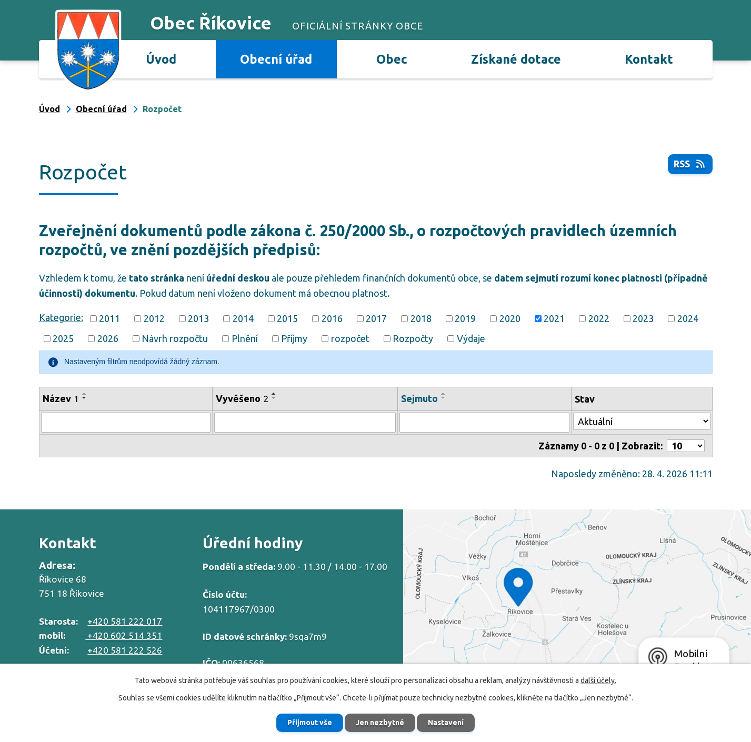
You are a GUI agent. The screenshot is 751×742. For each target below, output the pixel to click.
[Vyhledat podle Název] (126, 423)
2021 (554, 318)
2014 (243, 318)
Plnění (245, 338)
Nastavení (446, 722)
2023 (643, 318)
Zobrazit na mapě (577, 598)
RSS (690, 163)
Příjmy (294, 338)
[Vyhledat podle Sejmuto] (484, 423)
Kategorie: (61, 317)
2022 (598, 318)
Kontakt (649, 59)
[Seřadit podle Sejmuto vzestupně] (443, 394)
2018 (421, 318)
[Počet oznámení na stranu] (686, 445)
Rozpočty (413, 338)
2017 (376, 318)
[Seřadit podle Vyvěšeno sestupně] (274, 398)
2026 (107, 338)
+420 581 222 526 (124, 650)
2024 (687, 318)
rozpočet (350, 338)
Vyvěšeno (242, 398)
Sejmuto (419, 398)
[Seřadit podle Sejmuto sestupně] (443, 398)
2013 (198, 318)
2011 (109, 318)
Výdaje (471, 338)
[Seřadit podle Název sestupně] (85, 398)
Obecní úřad (276, 59)
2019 (465, 318)
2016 (332, 318)
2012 (154, 318)
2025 (63, 338)
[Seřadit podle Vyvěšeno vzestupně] (274, 394)
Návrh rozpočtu (175, 338)
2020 (509, 318)
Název (61, 398)
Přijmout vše (309, 722)
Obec (391, 59)
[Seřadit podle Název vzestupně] (85, 394)
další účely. (598, 680)
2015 (287, 318)
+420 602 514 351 (123, 635)
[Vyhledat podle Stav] (641, 421)
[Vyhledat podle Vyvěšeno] (305, 423)
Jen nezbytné (380, 722)
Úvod (161, 59)
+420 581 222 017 (124, 621)
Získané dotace (516, 59)
